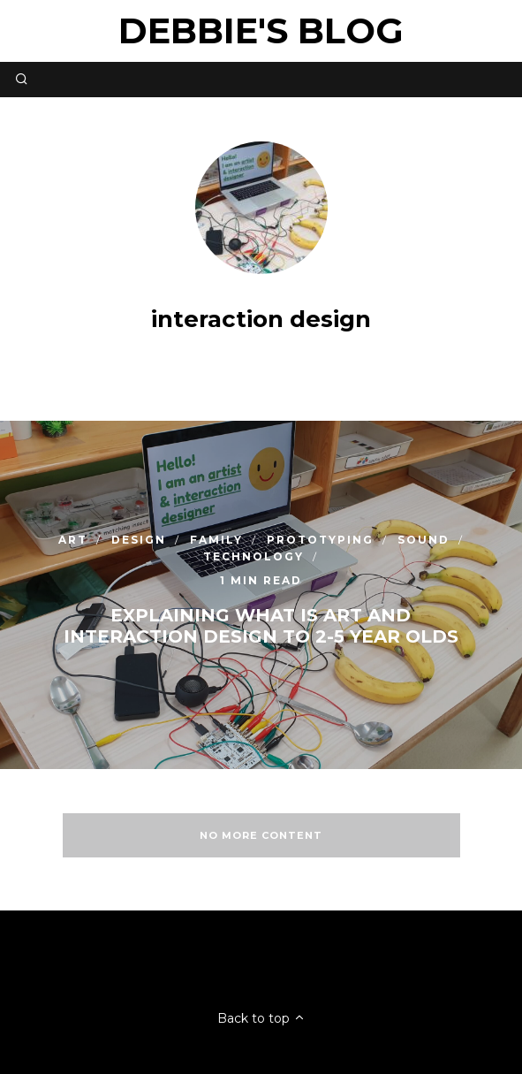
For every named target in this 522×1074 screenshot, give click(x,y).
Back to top (261, 1018)
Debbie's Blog (261, 30)
